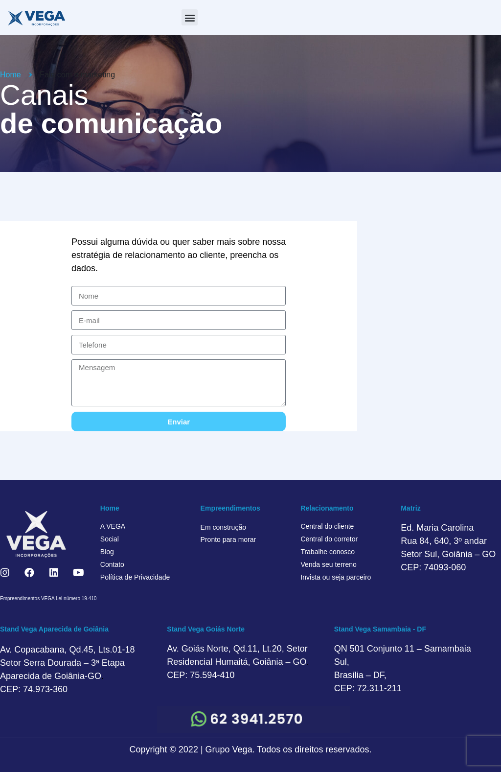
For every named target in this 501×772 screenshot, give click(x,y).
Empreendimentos (230, 508)
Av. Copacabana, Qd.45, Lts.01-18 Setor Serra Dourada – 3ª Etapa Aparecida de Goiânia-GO (67, 663)
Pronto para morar (228, 539)
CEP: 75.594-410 (200, 675)
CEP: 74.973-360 (34, 689)
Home (109, 508)
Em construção (223, 527)
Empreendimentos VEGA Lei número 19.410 (48, 598)
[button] (190, 17)
